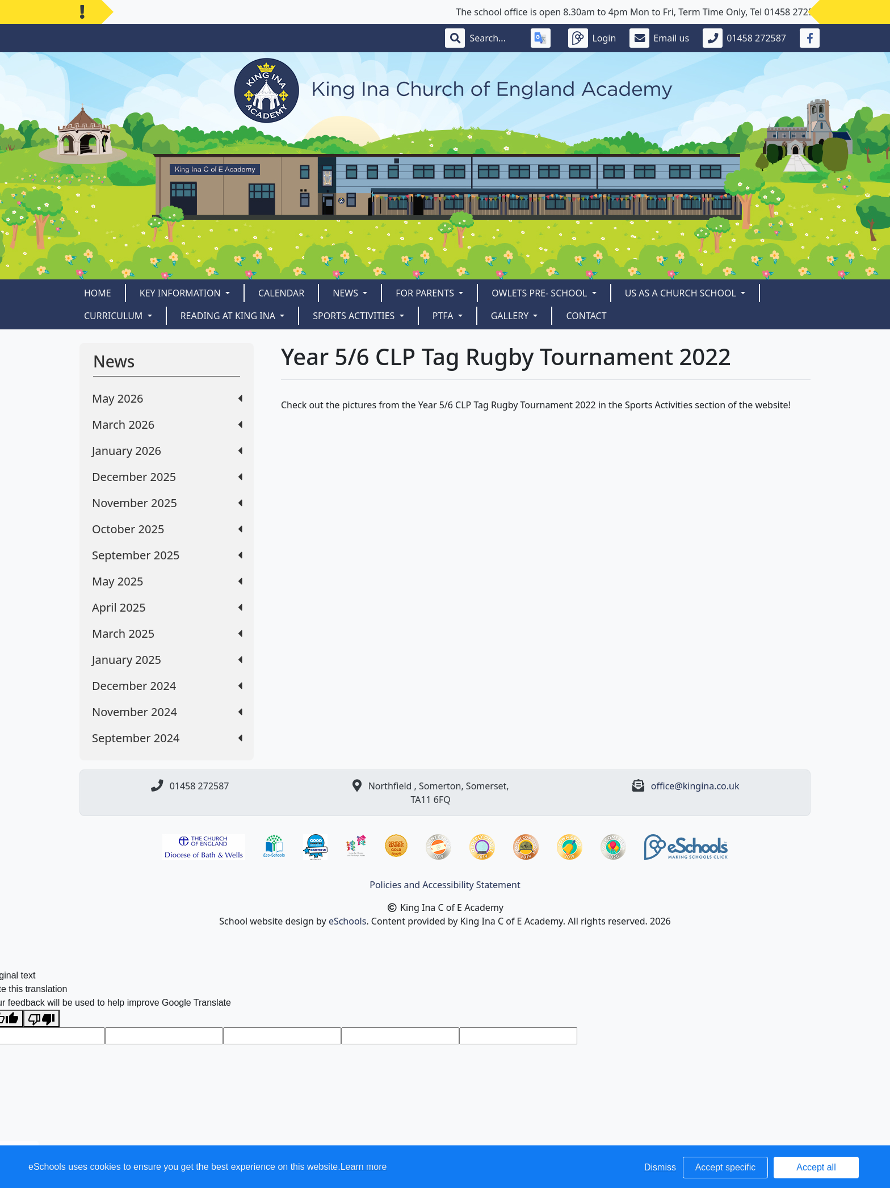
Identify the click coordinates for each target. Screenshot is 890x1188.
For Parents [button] (426, 293)
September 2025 (167, 555)
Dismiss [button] (660, 1167)
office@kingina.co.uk (695, 786)
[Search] (493, 38)
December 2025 (167, 476)
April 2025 (167, 607)
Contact (586, 315)
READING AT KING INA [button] (229, 315)
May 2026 (167, 398)
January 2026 (167, 450)
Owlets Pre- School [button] (540, 293)
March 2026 (167, 424)
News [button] (346, 293)
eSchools (348, 921)
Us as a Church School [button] (681, 293)
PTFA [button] (444, 315)
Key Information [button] (181, 293)
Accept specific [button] (725, 1167)
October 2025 (167, 529)
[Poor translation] (41, 1018)
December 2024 (167, 685)
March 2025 (167, 633)
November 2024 (167, 712)
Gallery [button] (511, 315)
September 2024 (167, 738)
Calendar (281, 293)
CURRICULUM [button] (114, 315)
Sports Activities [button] (355, 315)
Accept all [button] (816, 1167)
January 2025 (167, 659)
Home (97, 293)
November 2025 (167, 503)
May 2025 (167, 581)
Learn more (364, 1167)
